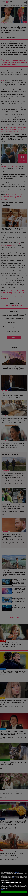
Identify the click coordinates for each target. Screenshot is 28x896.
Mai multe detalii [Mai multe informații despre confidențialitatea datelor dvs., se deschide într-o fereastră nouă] (17, 872)
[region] (14, 880)
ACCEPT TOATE (14, 892)
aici (13, 877)
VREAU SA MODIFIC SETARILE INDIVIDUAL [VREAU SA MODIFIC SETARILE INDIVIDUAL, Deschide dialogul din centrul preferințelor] (14, 894)
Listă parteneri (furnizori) (4, 889)
